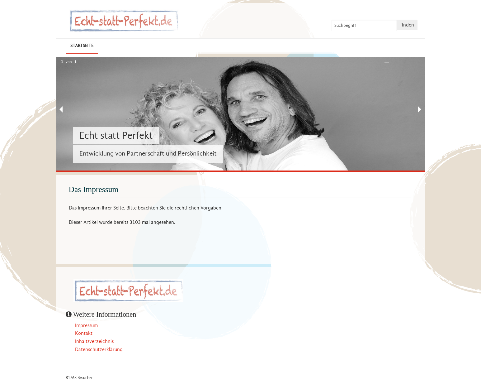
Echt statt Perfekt (116, 135)
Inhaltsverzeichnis (94, 341)
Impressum (86, 325)
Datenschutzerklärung (99, 349)
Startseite (81, 45)
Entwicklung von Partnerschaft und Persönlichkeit (148, 153)
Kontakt (83, 333)
